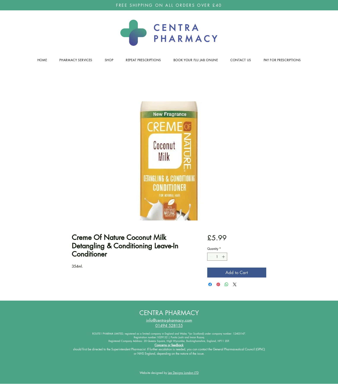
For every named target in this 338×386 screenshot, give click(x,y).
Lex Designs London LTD (183, 373)
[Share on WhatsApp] (226, 284)
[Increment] (223, 256)
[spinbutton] (217, 256)
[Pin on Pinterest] (218, 284)
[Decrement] (210, 256)
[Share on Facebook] (210, 284)
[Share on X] (234, 284)
